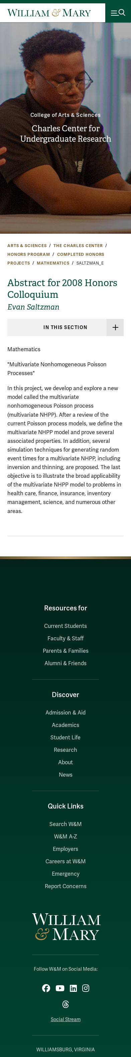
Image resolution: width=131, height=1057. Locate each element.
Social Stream (66, 1019)
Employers (65, 849)
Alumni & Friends (65, 663)
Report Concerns (66, 886)
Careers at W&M (65, 861)
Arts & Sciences (27, 245)
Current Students (65, 626)
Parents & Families (66, 651)
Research (65, 750)
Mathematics (53, 263)
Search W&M (65, 824)
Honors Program (28, 254)
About (65, 762)
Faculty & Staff (65, 638)
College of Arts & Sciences (65, 115)
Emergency (66, 874)
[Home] (49, 12)
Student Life (65, 737)
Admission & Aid (65, 712)
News (66, 775)
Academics (65, 725)
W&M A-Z (65, 836)
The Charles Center (78, 245)
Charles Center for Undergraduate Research (65, 134)
